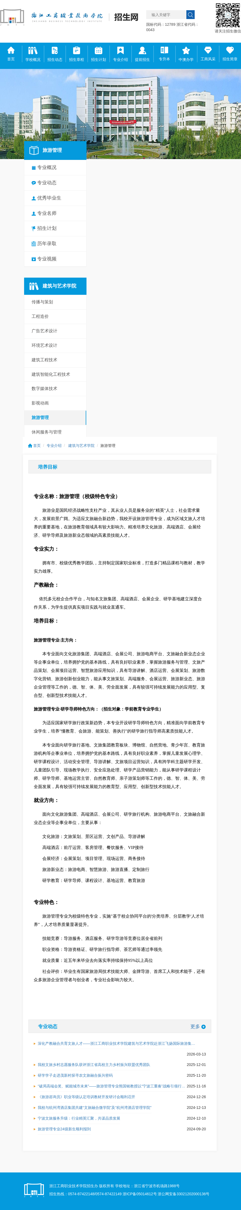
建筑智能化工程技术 (51, 374)
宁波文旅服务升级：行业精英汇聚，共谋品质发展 (79, 1118)
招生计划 (44, 228)
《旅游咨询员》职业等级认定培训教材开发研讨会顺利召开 (86, 1097)
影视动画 (40, 403)
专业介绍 (54, 445)
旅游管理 (40, 417)
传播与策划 (42, 302)
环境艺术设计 (44, 345)
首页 (34, 445)
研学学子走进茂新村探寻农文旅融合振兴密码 (75, 1075)
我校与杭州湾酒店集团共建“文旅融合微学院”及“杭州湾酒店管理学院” (95, 1107)
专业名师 (44, 213)
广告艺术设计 (44, 331)
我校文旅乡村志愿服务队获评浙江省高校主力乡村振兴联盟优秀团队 (94, 1064)
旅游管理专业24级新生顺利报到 (64, 1129)
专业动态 (44, 182)
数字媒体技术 (44, 388)
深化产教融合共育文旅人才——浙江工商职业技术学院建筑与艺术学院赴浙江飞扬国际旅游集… (116, 1043)
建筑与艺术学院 (81, 445)
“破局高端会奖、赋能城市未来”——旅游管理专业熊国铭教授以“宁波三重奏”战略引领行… (111, 1086)
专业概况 (44, 167)
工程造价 (40, 316)
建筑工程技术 (44, 360)
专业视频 (44, 259)
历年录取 (44, 243)
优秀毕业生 (46, 198)
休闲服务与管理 (47, 432)
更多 (198, 1026)
